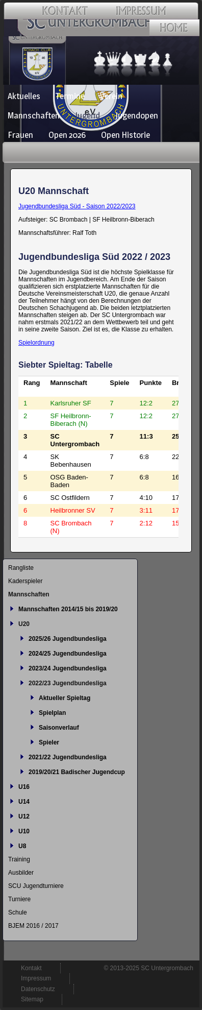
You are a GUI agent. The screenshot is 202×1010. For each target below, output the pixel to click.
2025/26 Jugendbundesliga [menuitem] (68, 638)
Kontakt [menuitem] (31, 968)
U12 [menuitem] (24, 816)
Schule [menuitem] (17, 912)
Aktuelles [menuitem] (24, 96)
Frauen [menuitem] (20, 135)
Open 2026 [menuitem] (67, 135)
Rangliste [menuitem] (21, 567)
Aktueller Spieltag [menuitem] (64, 698)
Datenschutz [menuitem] (38, 989)
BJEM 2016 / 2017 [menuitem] (33, 925)
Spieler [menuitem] (49, 742)
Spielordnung (36, 342)
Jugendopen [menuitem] (136, 115)
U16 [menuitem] (24, 786)
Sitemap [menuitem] (32, 999)
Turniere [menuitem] (19, 899)
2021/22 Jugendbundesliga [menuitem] (68, 757)
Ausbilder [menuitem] (21, 872)
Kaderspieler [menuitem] (25, 581)
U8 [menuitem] (22, 846)
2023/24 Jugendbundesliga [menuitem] (68, 668)
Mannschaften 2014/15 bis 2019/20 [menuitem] (68, 609)
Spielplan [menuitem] (52, 712)
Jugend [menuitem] (87, 115)
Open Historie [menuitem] (125, 135)
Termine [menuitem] (70, 96)
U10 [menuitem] (24, 831)
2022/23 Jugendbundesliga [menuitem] (68, 683)
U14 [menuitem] (24, 801)
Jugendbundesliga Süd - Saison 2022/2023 (77, 206)
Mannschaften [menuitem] (34, 115)
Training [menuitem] (19, 859)
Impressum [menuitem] (36, 978)
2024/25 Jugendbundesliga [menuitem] (68, 653)
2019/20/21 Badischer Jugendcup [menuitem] (77, 772)
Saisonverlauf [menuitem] (59, 727)
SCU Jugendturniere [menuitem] (36, 885)
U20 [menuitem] (24, 624)
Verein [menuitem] (111, 96)
